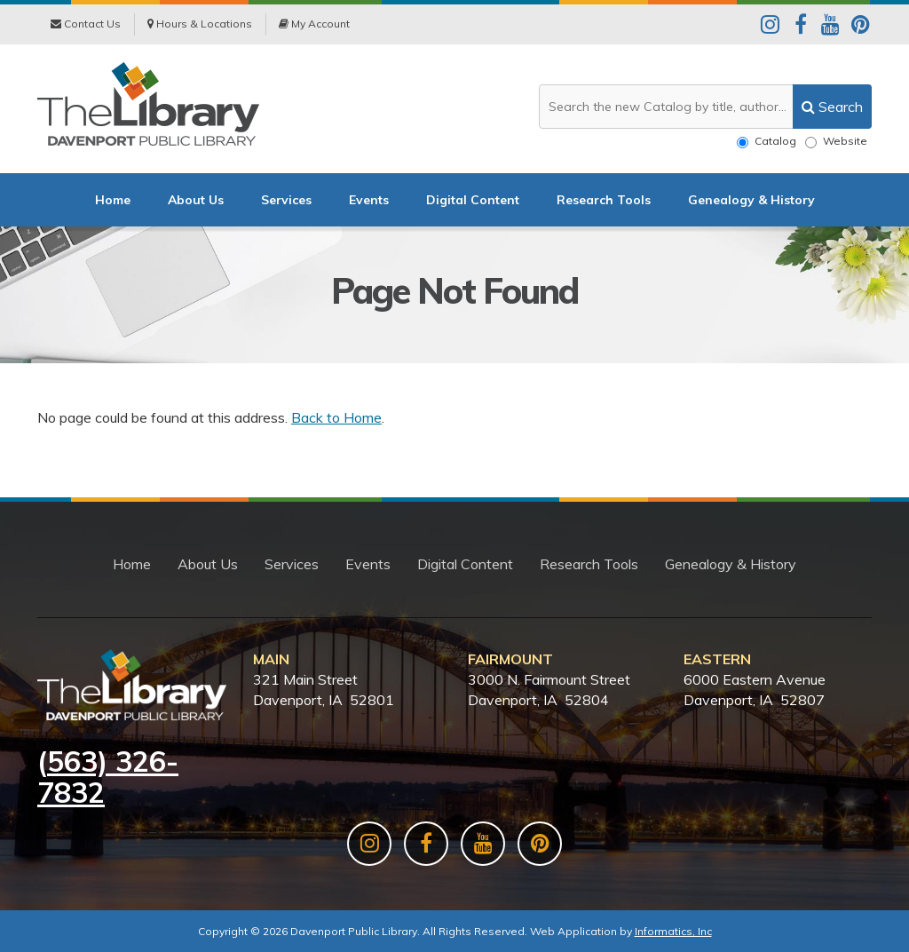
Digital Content (472, 200)
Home (112, 200)
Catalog (766, 141)
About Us (196, 200)
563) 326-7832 (107, 776)
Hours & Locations (199, 23)
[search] (832, 106)
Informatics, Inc (673, 931)
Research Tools (604, 200)
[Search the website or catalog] (705, 106)
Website (836, 141)
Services (286, 200)
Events (369, 200)
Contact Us (86, 23)
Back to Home (336, 417)
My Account (314, 23)
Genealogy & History (751, 200)
